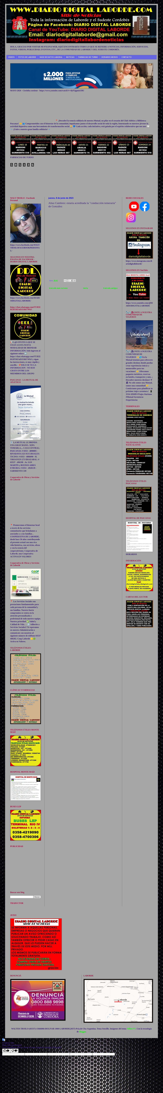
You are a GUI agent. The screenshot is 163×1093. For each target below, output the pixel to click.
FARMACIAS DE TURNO (88, 57)
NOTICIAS (70, 57)
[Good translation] (6, 1051)
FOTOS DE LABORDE (27, 57)
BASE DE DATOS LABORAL (51, 57)
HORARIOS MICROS (109, 57)
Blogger (82, 1032)
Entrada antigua (110, 288)
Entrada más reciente (58, 288)
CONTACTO (126, 57)
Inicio (85, 288)
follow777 (131, 1029)
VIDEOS (11, 57)
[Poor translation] (14, 1051)
